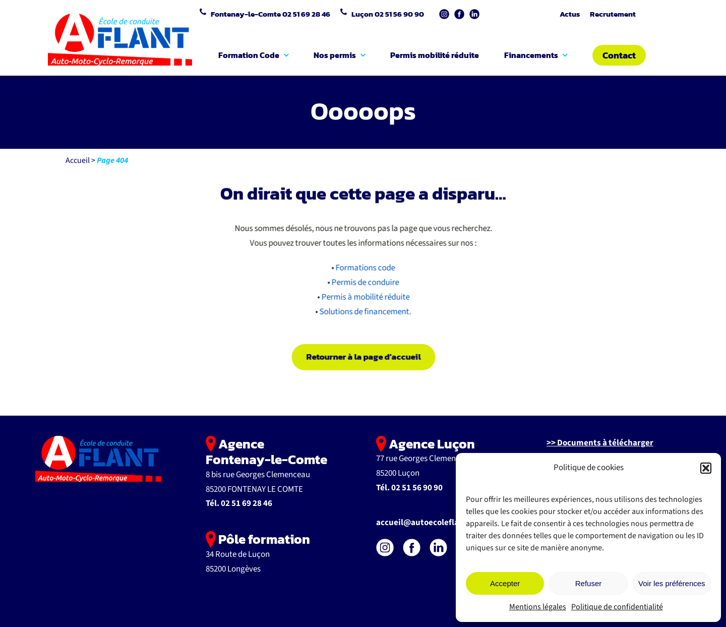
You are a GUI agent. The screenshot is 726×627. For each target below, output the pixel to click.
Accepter (505, 583)
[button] (706, 468)
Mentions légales (537, 606)
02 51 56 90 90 (399, 14)
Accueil (78, 160)
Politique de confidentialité (617, 606)
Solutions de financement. (366, 312)
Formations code (366, 268)
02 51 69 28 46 (306, 14)
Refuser (588, 583)
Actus (570, 14)
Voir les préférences (671, 583)
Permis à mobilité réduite (367, 297)
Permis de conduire (366, 282)
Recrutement (613, 14)
